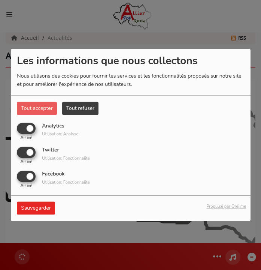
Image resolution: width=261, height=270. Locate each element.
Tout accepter (36, 108)
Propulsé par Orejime (226, 207)
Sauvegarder (36, 208)
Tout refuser (80, 108)
